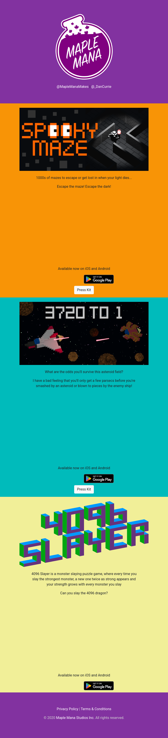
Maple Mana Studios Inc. (75, 718)
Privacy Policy (67, 709)
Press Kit (84, 290)
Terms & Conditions (96, 709)
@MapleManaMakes (73, 87)
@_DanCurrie (101, 87)
